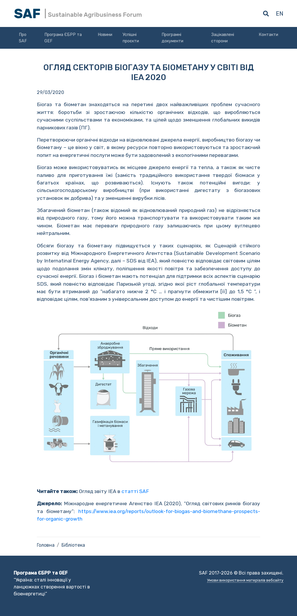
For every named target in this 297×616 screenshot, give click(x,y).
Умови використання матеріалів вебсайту (245, 580)
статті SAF (135, 491)
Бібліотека (73, 545)
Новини (105, 34)
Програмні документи (172, 38)
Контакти (268, 34)
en (279, 13)
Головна (46, 545)
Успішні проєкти (131, 38)
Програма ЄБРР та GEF (63, 38)
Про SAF (23, 38)
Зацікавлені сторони (222, 38)
